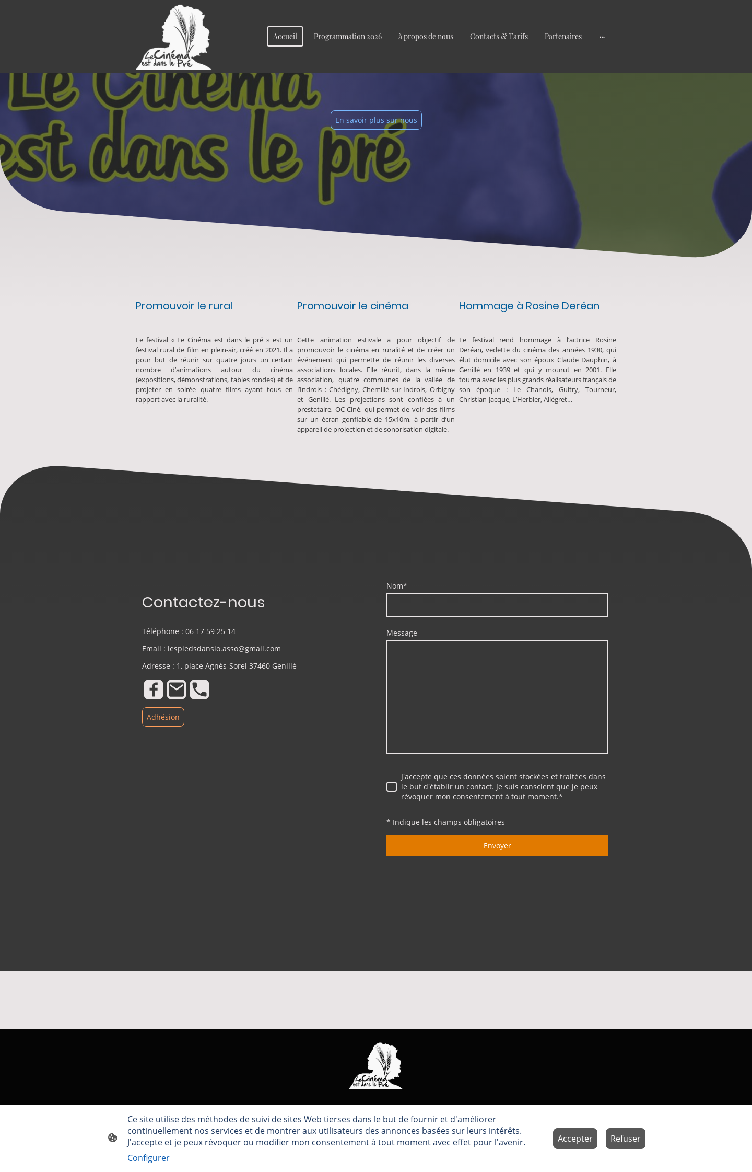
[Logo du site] (174, 37)
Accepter (575, 1138)
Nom (396, 586)
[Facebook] (153, 689)
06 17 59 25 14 (210, 631)
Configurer (148, 1158)
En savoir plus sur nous (376, 120)
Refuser (625, 1138)
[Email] (176, 689)
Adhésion (163, 717)
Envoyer (497, 846)
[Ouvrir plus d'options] (602, 36)
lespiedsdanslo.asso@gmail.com (224, 648)
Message (401, 633)
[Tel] (199, 689)
